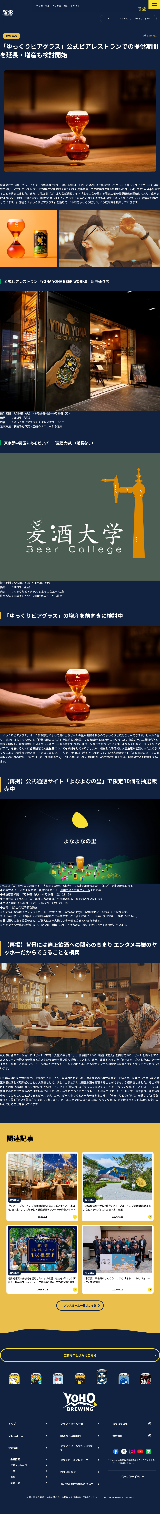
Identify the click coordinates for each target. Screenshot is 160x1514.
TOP (106, 18)
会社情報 (13, 1452)
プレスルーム (121, 18)
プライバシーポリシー (132, 1480)
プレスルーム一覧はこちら (80, 1307)
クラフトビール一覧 (71, 1428)
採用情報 (117, 1440)
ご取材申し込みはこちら (80, 1360)
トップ (12, 1428)
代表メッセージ (21, 1472)
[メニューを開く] (149, 6)
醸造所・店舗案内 (70, 1440)
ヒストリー (18, 1479)
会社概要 (17, 1464)
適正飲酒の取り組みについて (76, 1488)
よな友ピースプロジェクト (75, 1464)
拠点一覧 (17, 1494)
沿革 (14, 1487)
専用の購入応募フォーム (75, 890)
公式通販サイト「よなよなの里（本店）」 (49, 886)
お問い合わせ (68, 1476)
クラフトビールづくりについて (76, 1452)
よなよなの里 (120, 1428)
